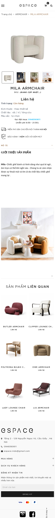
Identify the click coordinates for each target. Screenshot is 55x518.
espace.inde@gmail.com (17, 451)
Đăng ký (27, 494)
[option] (27, 45)
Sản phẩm (27, 286)
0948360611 (34, 119)
